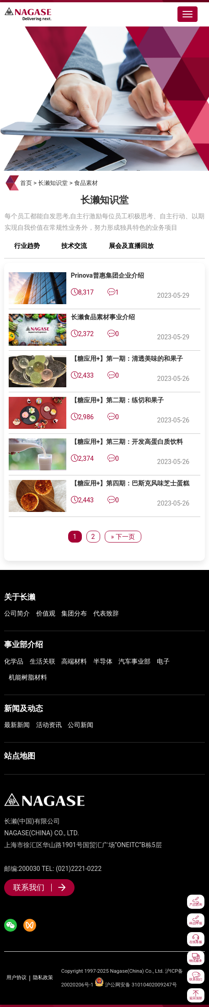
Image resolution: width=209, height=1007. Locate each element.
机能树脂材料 (28, 677)
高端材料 (74, 661)
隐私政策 (43, 978)
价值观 (45, 613)
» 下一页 (122, 536)
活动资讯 (49, 724)
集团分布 (74, 613)
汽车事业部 (134, 661)
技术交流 (74, 245)
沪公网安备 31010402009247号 (136, 985)
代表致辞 (106, 613)
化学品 (13, 661)
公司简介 (17, 613)
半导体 (103, 661)
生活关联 (42, 661)
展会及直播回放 (131, 245)
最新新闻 (17, 724)
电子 (163, 661)
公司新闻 (80, 724)
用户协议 (16, 978)
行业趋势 (27, 245)
